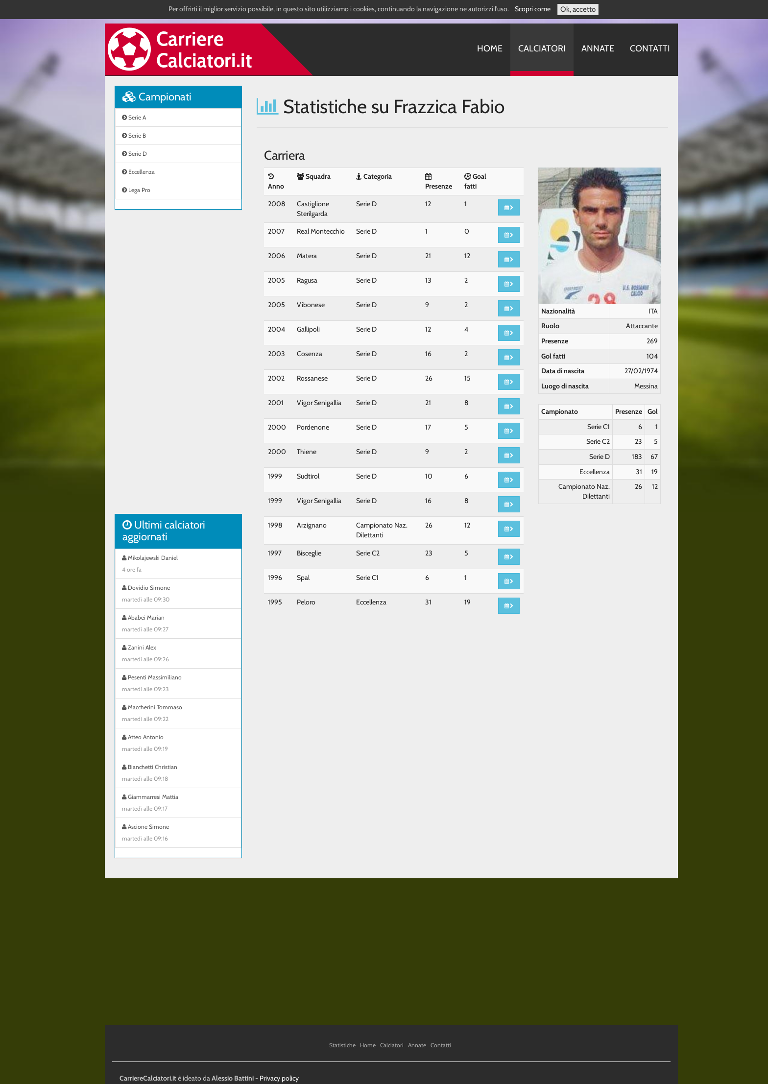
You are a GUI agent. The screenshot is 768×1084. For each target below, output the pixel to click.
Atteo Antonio (178, 744)
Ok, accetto (578, 9)
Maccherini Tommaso (178, 714)
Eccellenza (138, 171)
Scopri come (533, 8)
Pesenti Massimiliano (178, 684)
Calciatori (542, 48)
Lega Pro (136, 189)
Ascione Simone (178, 833)
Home (490, 48)
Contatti (650, 48)
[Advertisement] (178, 367)
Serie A (134, 117)
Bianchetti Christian (178, 774)
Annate (597, 48)
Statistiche (342, 1045)
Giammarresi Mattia (178, 804)
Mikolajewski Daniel (178, 565)
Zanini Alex (178, 654)
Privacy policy (279, 1078)
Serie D (134, 153)
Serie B (134, 135)
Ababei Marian (178, 624)
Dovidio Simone (178, 594)
